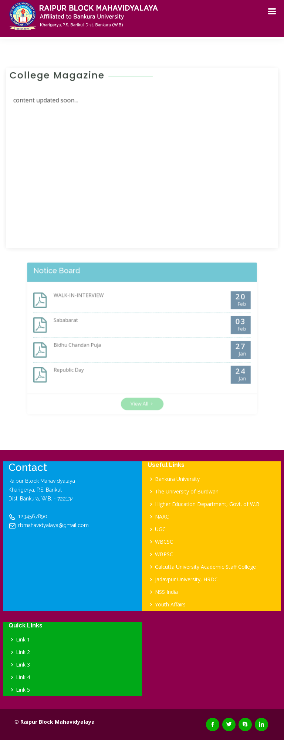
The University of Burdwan (187, 491)
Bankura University (177, 479)
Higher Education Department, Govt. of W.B (207, 504)
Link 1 (23, 639)
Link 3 (23, 664)
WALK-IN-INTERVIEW (91, 305)
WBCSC (164, 541)
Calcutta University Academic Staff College (205, 566)
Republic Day (83, 364)
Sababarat (81, 325)
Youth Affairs (170, 604)
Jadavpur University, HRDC (186, 579)
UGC (160, 529)
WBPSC (164, 554)
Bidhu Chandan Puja (90, 345)
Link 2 (23, 652)
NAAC (162, 516)
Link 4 (23, 677)
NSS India (166, 592)
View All (142, 391)
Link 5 (23, 689)
